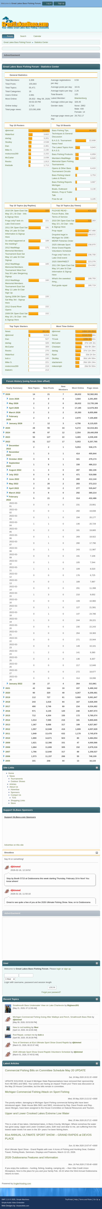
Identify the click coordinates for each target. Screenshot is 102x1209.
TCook (55, 339)
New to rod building (22, 1027)
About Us (13, 787)
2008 (7, 747)
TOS (14, 797)
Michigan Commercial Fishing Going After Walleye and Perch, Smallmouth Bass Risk (52, 1017)
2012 (7, 729)
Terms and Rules (85, 1199)
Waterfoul (9, 134)
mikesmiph (57, 366)
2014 (7, 720)
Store (13, 803)
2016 (7, 711)
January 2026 (15, 423)
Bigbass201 (73, 1005)
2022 (7, 441)
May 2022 (13, 483)
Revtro (8, 161)
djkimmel (16, 866)
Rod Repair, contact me (24, 1035)
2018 (7, 702)
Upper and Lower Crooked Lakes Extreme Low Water (37, 1113)
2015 (7, 715)
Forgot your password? (51, 992)
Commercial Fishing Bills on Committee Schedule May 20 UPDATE (45, 1070)
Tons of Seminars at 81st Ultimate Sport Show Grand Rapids (41, 1042)
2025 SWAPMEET (60, 261)
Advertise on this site (14, 845)
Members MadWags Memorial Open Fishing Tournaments (63, 161)
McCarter (9, 157)
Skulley (8, 142)
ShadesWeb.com (22, 1206)
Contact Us (16, 795)
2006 (7, 756)
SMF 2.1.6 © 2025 (8, 1199)
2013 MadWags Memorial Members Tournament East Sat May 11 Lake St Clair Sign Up (15, 286)
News (12, 776)
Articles (12, 784)
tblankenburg (81, 98)
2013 (7, 724)
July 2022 (13, 474)
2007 (7, 752)
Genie (55, 335)
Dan (7, 146)
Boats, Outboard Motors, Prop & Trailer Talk (62, 192)
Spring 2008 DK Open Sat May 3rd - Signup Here (15, 299)
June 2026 (14, 399)
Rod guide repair (60, 285)
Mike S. (8, 150)
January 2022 (15, 683)
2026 (7, 394)
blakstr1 (9, 370)
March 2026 (14, 412)
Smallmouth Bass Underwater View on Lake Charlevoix (38, 1005)
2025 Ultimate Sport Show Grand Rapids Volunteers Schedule (61, 247)
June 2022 (14, 479)
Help (76, 1199)
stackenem (57, 362)
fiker (36, 1027)
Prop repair (57, 230)
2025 (7, 428)
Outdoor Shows (18, 781)
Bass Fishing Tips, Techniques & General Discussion (62, 133)
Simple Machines (22, 1199)
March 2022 (14, 493)
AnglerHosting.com (22, 1183)
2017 (7, 706)
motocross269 (11, 153)
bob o (41, 1035)
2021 (7, 688)
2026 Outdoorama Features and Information (31, 1157)
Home (11, 773)
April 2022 (14, 488)
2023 (7, 437)
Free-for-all (57, 199)
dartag (8, 138)
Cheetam (56, 347)
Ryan (54, 354)
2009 (7, 742)
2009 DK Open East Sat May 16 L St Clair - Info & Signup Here (16, 316)
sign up (67, 969)
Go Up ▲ (96, 1199)
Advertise (15, 789)
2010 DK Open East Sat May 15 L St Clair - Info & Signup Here (16, 213)
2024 (7, 432)
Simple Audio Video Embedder (13, 1203)
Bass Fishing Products (62, 154)
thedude (9, 165)
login (59, 969)
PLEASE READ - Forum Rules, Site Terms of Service (60, 213)
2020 (7, 693)
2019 (7, 697)
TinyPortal (69, 1199)
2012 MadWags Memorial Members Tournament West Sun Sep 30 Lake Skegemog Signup (16, 270)
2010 (7, 738)
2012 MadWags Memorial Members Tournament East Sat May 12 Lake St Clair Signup (15, 253)
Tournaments (17, 779)
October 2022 (15, 459)
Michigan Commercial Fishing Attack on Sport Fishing (37, 1091)
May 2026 (13, 403)
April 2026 (14, 408)
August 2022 (15, 470)
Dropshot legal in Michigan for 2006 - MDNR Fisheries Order (62, 237)
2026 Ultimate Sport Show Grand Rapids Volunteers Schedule (41, 1052)
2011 (7, 733)
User (5, 963)
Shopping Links (18, 800)
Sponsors (15, 792)
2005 (7, 761)
